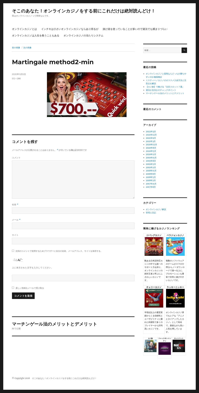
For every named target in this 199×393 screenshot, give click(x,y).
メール (16, 219)
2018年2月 (151, 180)
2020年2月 (151, 154)
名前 (15, 204)
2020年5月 (151, 151)
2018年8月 (151, 174)
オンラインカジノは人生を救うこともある (35, 35)
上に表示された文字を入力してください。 (32, 267)
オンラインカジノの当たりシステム (83, 35)
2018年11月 (151, 170)
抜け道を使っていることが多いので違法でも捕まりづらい (135, 29)
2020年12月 (151, 144)
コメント (16, 157)
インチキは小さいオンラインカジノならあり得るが (69, 29)
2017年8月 (151, 187)
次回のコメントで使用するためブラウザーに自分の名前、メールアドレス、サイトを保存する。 (59, 251)
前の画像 (16, 47)
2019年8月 (151, 161)
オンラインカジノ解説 (156, 209)
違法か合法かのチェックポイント (161, 90)
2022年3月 (151, 131)
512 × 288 (16, 78)
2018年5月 (151, 177)
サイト (15, 235)
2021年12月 (151, 134)
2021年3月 (151, 141)
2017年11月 (151, 183)
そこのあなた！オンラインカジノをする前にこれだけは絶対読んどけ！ (83, 11)
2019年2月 (151, 167)
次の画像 (27, 47)
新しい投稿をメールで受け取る (30, 288)
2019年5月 (151, 164)
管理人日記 (151, 212)
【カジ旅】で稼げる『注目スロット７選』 (165, 86)
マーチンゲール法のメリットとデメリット (165, 93)
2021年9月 (151, 138)
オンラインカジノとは (24, 29)
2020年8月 (151, 148)
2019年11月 (151, 157)
